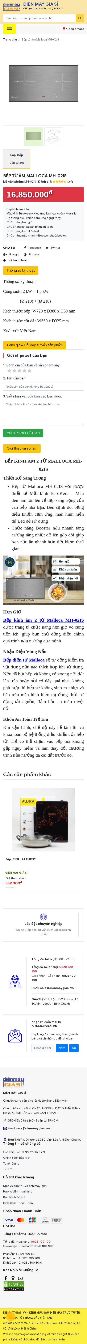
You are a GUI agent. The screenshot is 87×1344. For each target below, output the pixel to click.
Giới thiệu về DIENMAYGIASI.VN (24, 1152)
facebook (32, 247)
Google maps (73, 29)
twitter (53, 247)
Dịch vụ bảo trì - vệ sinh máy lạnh (25, 1186)
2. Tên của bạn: (14, 378)
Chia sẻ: (9, 248)
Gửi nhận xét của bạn (23, 433)
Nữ (74, 1048)
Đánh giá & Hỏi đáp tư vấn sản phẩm (35, 345)
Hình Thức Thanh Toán (18, 1203)
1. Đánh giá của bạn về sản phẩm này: (31, 368)
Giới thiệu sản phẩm (22, 448)
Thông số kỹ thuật (21, 270)
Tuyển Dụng (11, 1163)
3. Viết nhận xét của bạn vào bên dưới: (32, 396)
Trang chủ (10, 39)
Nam (62, 1048)
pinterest (32, 254)
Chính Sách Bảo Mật (16, 1158)
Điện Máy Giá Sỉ (16, 873)
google (11, 254)
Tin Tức (8, 1169)
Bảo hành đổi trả (14, 1197)
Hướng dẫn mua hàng (17, 1191)
